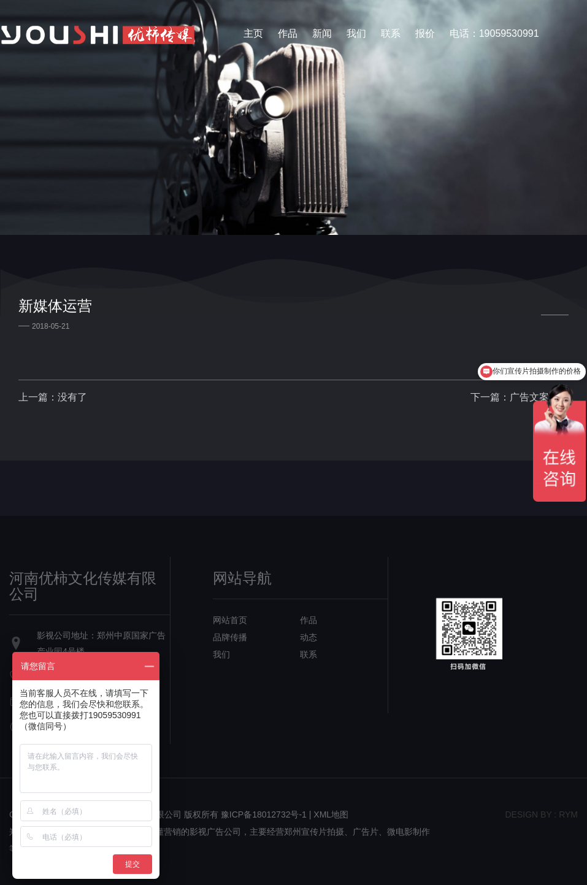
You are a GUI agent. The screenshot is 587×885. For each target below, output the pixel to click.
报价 (425, 33)
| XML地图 (328, 814)
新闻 (322, 33)
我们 (356, 33)
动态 (308, 637)
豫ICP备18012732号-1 (264, 814)
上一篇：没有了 (52, 397)
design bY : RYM (541, 814)
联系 (391, 33)
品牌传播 (230, 637)
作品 (287, 33)
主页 (253, 33)
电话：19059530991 (494, 33)
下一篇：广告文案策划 (519, 397)
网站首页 (230, 620)
